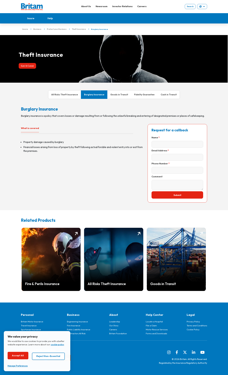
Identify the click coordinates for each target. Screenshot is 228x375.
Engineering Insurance (77, 321)
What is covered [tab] (30, 128)
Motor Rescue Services (157, 329)
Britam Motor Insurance (32, 321)
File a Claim (151, 325)
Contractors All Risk (76, 333)
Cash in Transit (169, 94)
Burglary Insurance (94, 94)
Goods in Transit (119, 94)
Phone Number (160, 163)
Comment (157, 176)
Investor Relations (122, 6)
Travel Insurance (29, 325)
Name (155, 137)
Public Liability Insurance (78, 329)
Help (50, 18)
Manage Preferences (18, 366)
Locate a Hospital (154, 321)
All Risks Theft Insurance (64, 94)
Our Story (113, 325)
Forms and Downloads (156, 333)
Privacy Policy (193, 321)
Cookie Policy (193, 329)
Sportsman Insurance (31, 329)
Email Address (159, 150)
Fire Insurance (73, 325)
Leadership (114, 321)
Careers (141, 6)
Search (190, 6)
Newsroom (102, 6)
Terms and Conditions (197, 325)
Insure (30, 18)
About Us (86, 6)
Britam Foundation (118, 333)
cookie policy (57, 344)
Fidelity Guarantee (144, 94)
